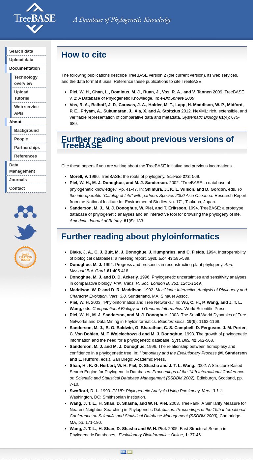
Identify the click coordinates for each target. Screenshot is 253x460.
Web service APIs (26, 109)
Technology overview (26, 80)
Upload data (21, 59)
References (25, 156)
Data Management (22, 168)
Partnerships (27, 147)
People (21, 138)
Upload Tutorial (21, 95)
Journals (18, 179)
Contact (17, 188)
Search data (21, 51)
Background (26, 130)
